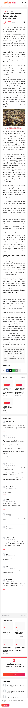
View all (23, 377)
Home (4, 11)
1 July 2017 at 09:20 (10, 568)
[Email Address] (14, 671)
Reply (4, 431)
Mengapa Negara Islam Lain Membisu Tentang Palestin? (8, 649)
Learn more (11, 702)
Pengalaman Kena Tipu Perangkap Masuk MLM (20, 649)
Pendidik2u (9, 487)
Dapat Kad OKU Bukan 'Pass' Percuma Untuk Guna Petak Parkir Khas (8, 390)
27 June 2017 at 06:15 (10, 528)
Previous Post (5, 615)
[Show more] (19, 370)
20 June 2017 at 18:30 (10, 465)
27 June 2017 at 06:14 (10, 515)
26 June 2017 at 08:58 (11, 488)
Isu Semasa (10, 11)
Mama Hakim (10, 436)
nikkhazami (10, 538)
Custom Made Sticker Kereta (6, 631)
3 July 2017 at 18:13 (10, 581)
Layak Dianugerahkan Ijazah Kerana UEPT (19, 633)
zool (7, 499)
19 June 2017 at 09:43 (10, 423)
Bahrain (8, 514)
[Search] (26, 2)
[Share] (24, 22)
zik (7, 554)
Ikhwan (8, 567)
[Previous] (24, 6)
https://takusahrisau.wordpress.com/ (15, 128)
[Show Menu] (2, 2)
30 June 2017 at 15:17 (10, 555)
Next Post (23, 615)
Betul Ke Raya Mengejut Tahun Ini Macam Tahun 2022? (7, 408)
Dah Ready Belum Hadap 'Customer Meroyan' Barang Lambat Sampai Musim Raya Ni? (20, 390)
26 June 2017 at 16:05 (10, 501)
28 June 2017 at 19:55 (10, 539)
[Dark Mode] (23, 2)
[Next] (26, 6)
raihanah (9, 579)
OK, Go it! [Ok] (5, 705)
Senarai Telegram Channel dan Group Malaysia (13, 6)
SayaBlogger (10, 421)
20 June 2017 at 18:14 (10, 437)
